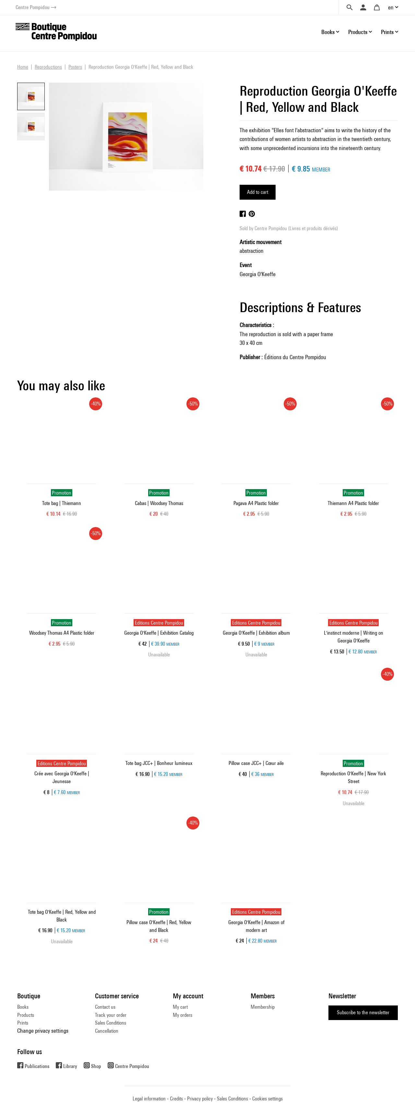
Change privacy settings (42, 1030)
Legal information (149, 1099)
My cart (180, 1007)
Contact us (105, 1007)
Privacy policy (200, 1099)
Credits (176, 1099)
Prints (22, 1023)
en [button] (391, 7)
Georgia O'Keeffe (258, 274)
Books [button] (328, 32)
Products (25, 1015)
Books (23, 1007)
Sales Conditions (110, 1023)
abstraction (252, 250)
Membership (263, 1007)
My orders (182, 1015)
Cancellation (106, 1031)
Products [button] (357, 32)
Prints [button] (387, 32)
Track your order (110, 1015)
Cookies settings (267, 1099)
